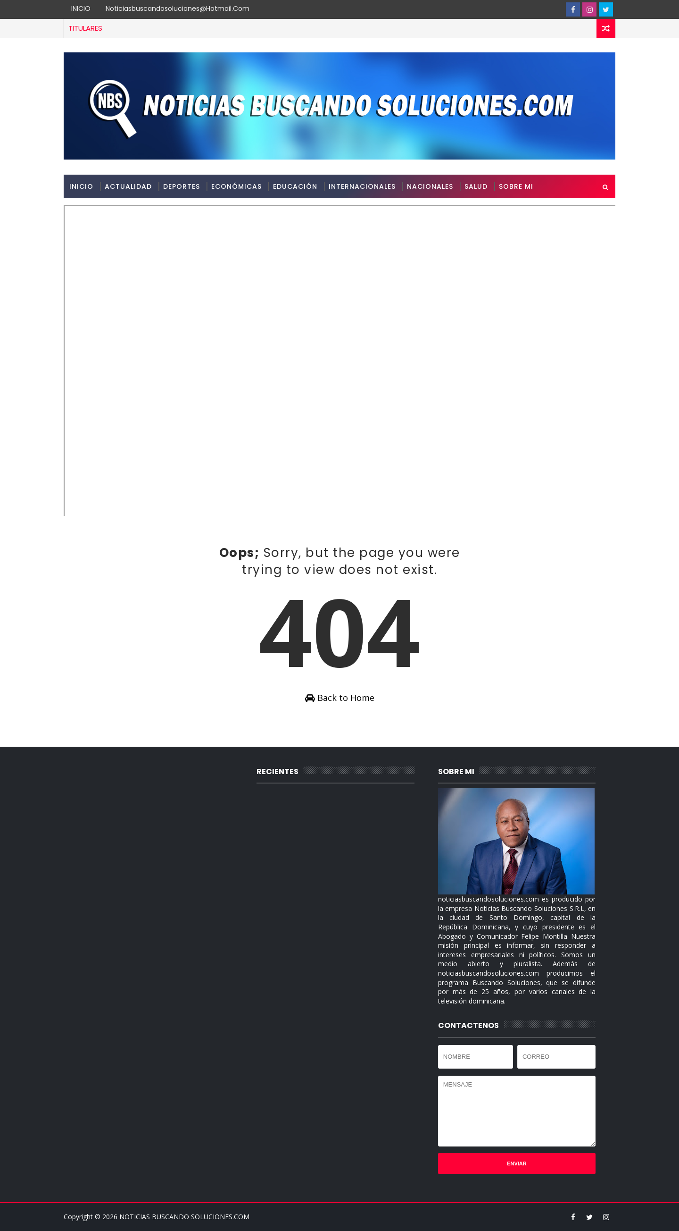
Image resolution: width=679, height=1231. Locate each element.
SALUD (476, 186)
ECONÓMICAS (236, 186)
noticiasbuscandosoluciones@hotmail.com (177, 8)
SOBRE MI (516, 186)
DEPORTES (181, 186)
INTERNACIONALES (362, 186)
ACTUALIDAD (128, 186)
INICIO (81, 8)
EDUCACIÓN (295, 186)
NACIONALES (430, 186)
